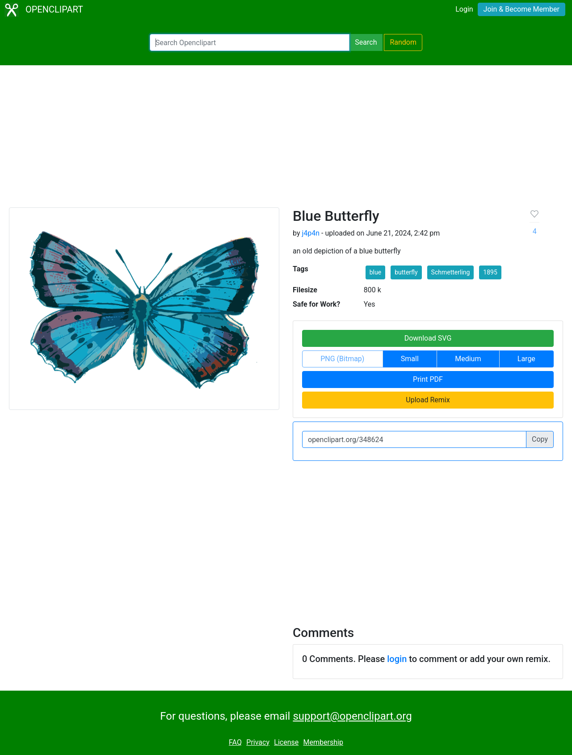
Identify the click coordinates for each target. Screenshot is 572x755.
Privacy (257, 742)
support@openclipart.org (352, 716)
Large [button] (526, 358)
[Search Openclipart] (249, 42)
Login (464, 9)
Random (403, 42)
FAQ (235, 742)
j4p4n (311, 233)
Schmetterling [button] (450, 272)
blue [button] (375, 272)
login (397, 659)
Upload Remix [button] (428, 400)
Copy (540, 439)
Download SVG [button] (428, 338)
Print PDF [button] (428, 379)
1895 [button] (490, 272)
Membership (323, 742)
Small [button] (410, 358)
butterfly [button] (406, 272)
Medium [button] (468, 358)
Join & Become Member (521, 9)
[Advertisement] (286, 140)
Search (366, 42)
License (286, 742)
